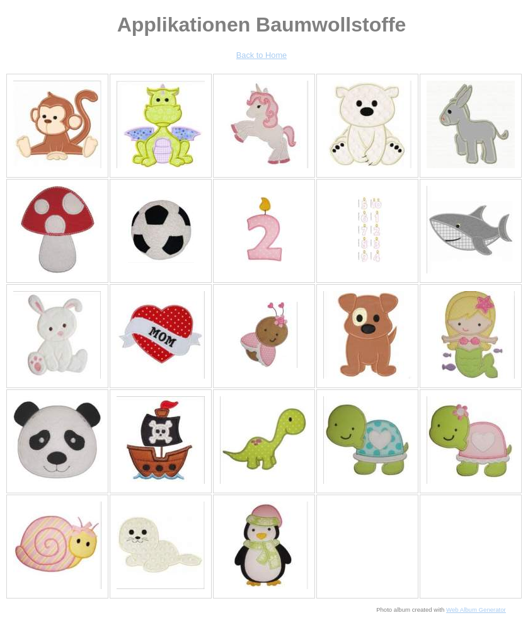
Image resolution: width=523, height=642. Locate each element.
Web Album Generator (476, 609)
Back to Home (261, 55)
